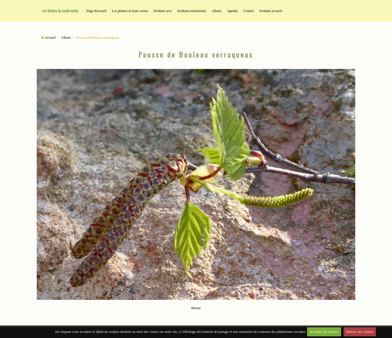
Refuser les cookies (359, 332)
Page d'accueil (96, 11)
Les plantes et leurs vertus (130, 11)
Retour (196, 308)
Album (216, 11)
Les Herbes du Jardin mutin (60, 10)
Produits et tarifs (271, 11)
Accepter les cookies (324, 332)
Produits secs (163, 11)
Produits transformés (191, 11)
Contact (248, 11)
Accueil (50, 38)
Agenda (232, 11)
